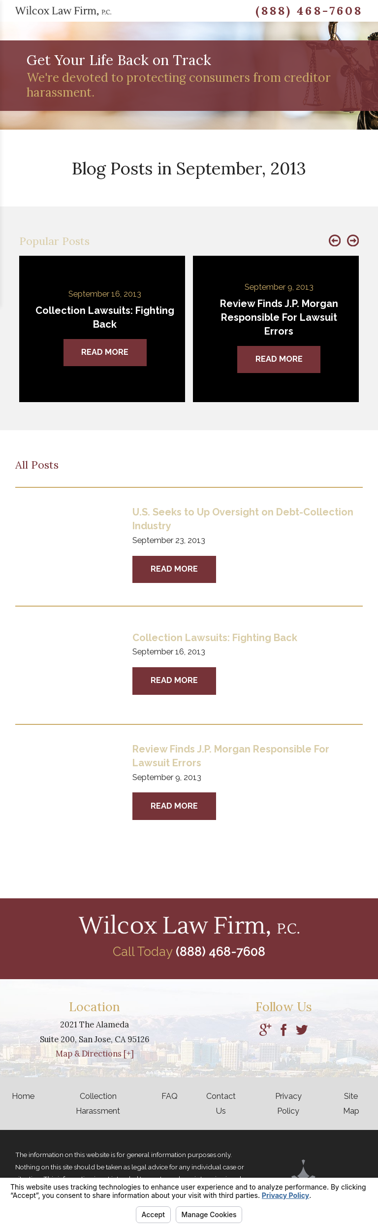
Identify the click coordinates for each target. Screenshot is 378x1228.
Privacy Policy (288, 1103)
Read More (174, 569)
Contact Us (221, 1103)
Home (23, 1096)
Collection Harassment (98, 1103)
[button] (335, 241)
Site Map (351, 1103)
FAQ (169, 1096)
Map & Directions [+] (95, 1053)
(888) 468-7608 (309, 11)
